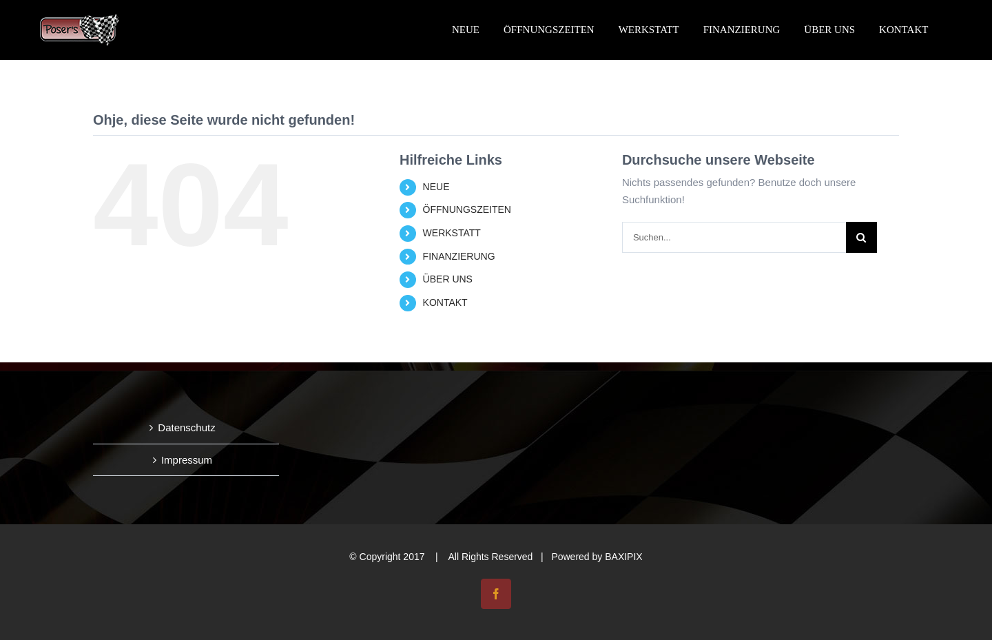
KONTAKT (445, 302)
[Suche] (861, 237)
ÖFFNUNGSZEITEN (467, 209)
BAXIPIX (623, 556)
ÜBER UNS (448, 279)
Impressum (186, 460)
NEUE (436, 186)
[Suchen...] (734, 237)
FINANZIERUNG (459, 256)
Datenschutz (186, 427)
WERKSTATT (452, 232)
